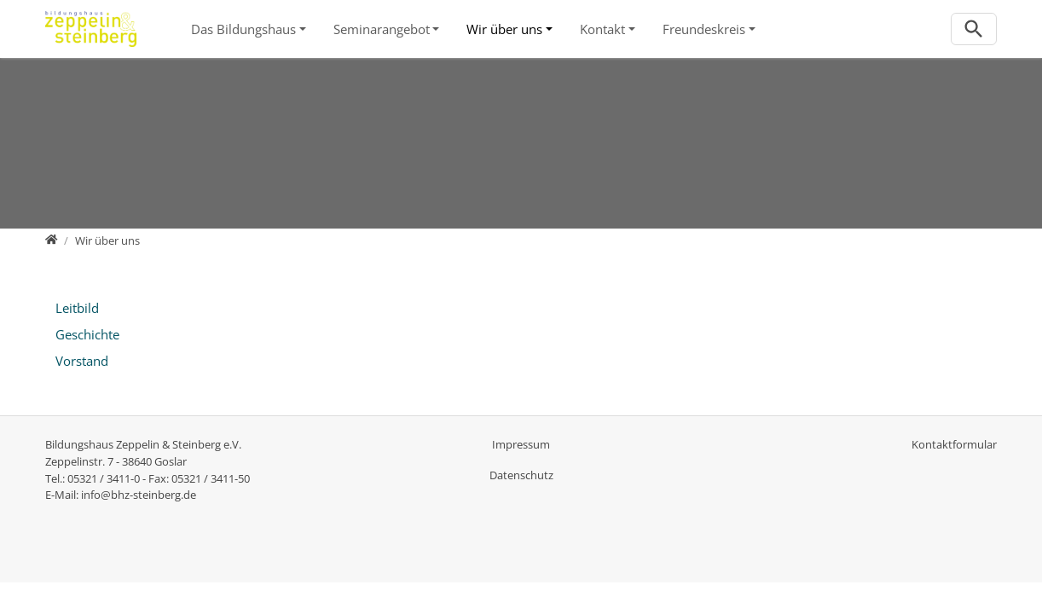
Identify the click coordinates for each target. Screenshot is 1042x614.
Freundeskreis (704, 29)
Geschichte (87, 334)
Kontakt (602, 29)
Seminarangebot (381, 29)
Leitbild (77, 307)
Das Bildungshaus (243, 29)
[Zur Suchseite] (974, 29)
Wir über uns (504, 29)
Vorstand (81, 360)
